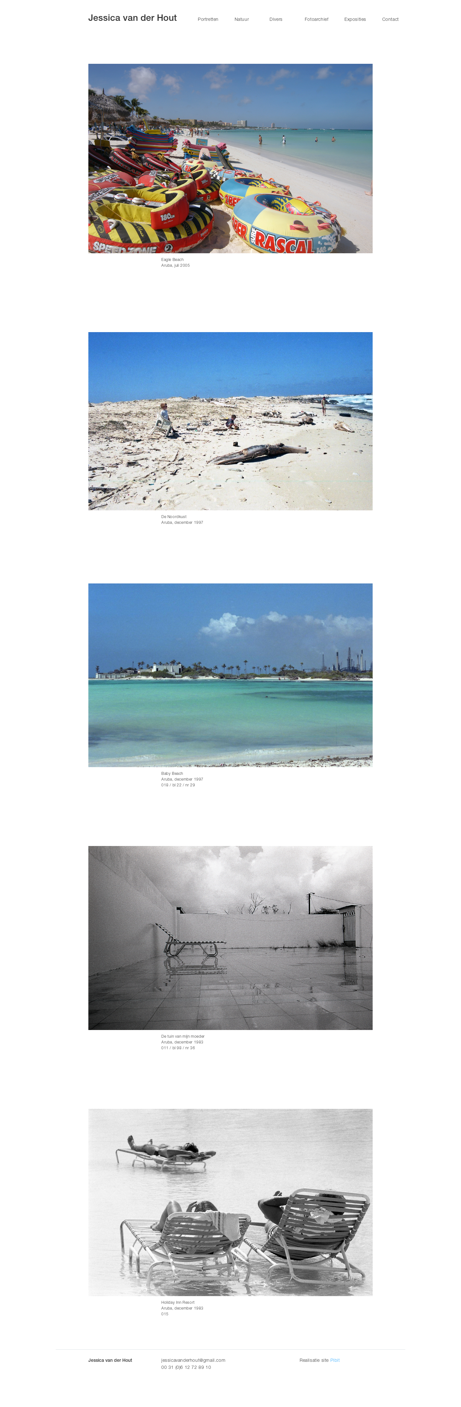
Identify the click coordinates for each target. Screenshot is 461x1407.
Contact (390, 20)
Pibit (335, 1361)
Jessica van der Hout (132, 18)
